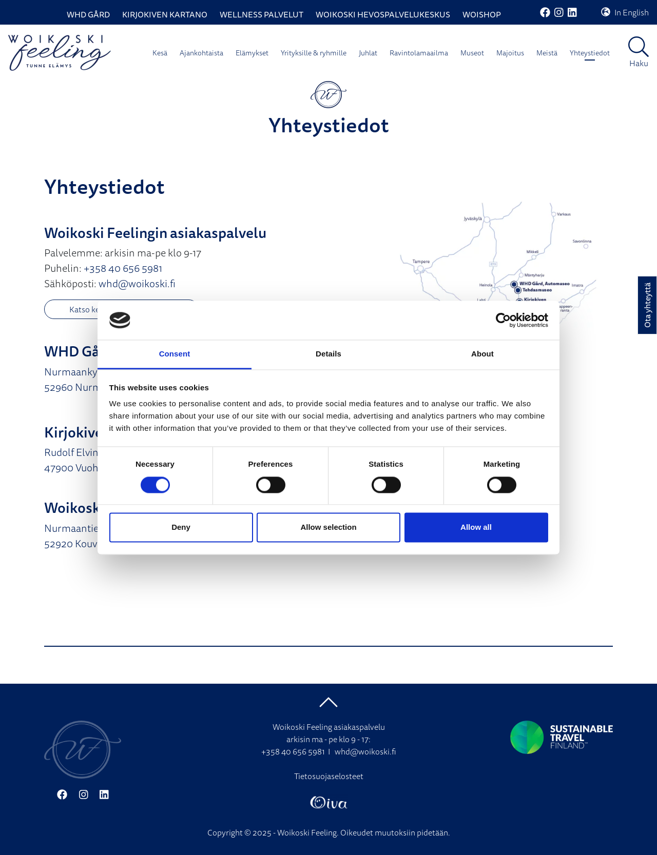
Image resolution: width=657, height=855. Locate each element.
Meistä (546, 52)
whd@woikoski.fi (137, 283)
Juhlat (368, 52)
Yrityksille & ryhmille (313, 52)
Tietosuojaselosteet (328, 776)
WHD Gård (88, 14)
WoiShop (481, 14)
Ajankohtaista (201, 52)
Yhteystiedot (590, 52)
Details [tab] (328, 354)
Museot (472, 52)
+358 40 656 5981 (123, 268)
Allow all (476, 527)
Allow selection (328, 527)
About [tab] (482, 354)
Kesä (159, 52)
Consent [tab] (174, 354)
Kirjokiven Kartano (164, 14)
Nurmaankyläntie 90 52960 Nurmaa (90, 379)
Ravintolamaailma (419, 52)
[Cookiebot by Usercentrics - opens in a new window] (503, 320)
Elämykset (252, 52)
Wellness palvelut (261, 14)
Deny (180, 527)
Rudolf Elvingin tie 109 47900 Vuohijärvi (93, 459)
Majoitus (510, 52)
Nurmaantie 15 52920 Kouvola (77, 535)
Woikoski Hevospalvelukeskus (383, 14)
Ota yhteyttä (647, 305)
